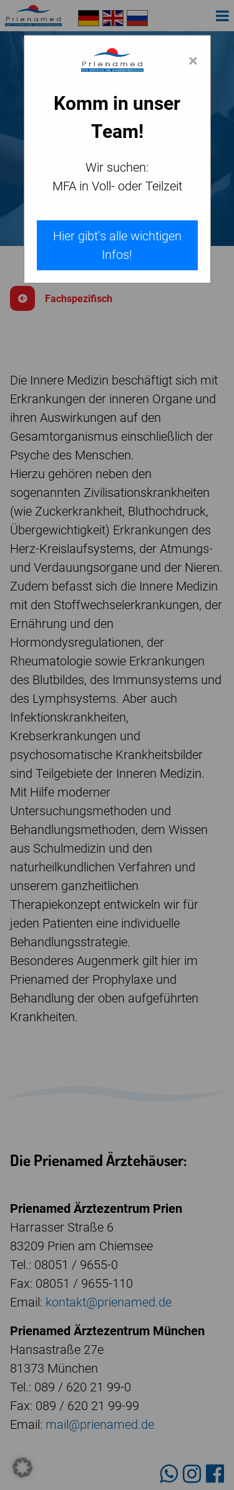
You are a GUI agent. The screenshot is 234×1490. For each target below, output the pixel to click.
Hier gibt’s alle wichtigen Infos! (117, 245)
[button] (22, 1467)
